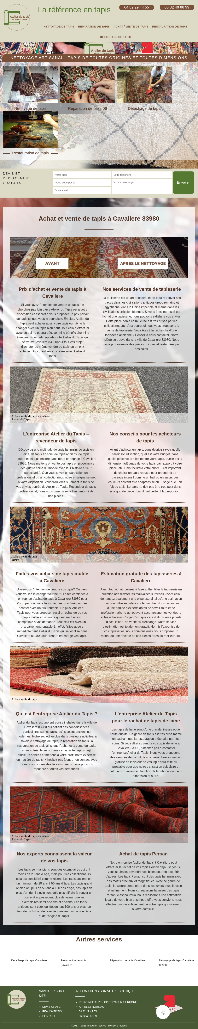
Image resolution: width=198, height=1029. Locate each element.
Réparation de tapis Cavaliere (127, 960)
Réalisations (52, 1011)
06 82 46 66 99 (88, 1016)
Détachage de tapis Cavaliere (29, 960)
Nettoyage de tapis (59, 26)
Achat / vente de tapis (131, 26)
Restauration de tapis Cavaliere (73, 963)
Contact (48, 1016)
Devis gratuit (52, 1006)
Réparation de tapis (94, 26)
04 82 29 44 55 (88, 1011)
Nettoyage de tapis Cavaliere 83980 (176, 963)
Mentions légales (117, 1025)
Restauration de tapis (170, 26)
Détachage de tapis (115, 37)
